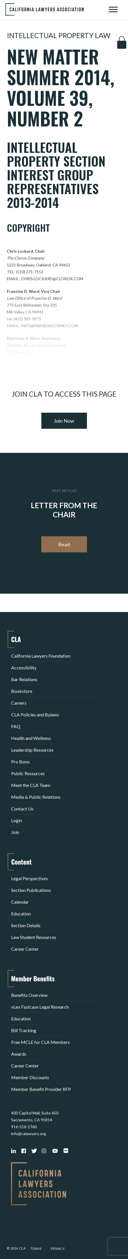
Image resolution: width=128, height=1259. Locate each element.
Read (64, 544)
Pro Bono (20, 761)
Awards (18, 1054)
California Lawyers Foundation (40, 655)
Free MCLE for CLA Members (40, 1042)
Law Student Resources (33, 937)
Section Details (25, 925)
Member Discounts (30, 1077)
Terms (36, 1248)
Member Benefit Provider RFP (41, 1089)
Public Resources (28, 773)
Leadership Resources (32, 750)
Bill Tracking (23, 1030)
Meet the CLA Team (30, 785)
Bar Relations (24, 679)
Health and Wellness (31, 738)
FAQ (15, 726)
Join (15, 832)
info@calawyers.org (28, 1133)
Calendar (20, 902)
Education (21, 913)
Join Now (64, 421)
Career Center (25, 949)
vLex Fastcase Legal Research (40, 1006)
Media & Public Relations (35, 797)
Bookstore (21, 691)
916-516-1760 (24, 1126)
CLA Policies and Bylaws (35, 714)
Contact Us (22, 808)
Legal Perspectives (29, 878)
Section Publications (31, 890)
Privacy (58, 1248)
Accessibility (23, 667)
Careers (19, 702)
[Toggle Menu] (113, 9)
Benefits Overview (29, 995)
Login (16, 820)
